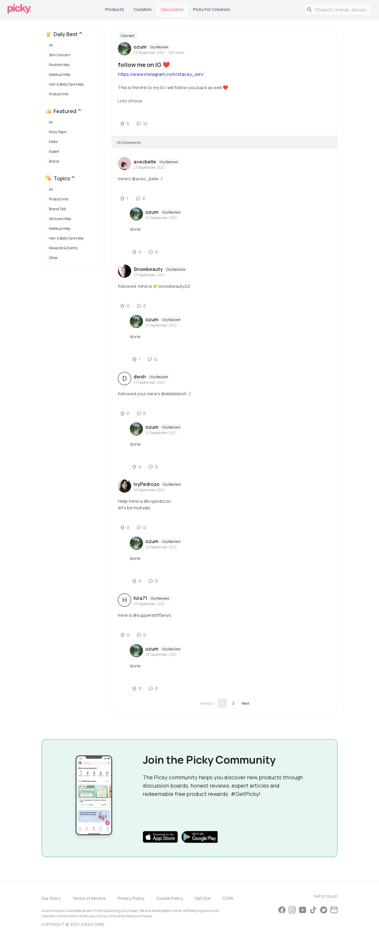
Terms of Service (89, 898)
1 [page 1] (222, 703)
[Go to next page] (245, 703)
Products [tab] (114, 9)
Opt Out (203, 898)
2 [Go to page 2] (233, 703)
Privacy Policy (131, 898)
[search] (340, 9)
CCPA (227, 898)
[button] (74, 47)
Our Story (50, 898)
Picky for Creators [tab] (211, 9)
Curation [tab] (143, 9)
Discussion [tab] (172, 9)
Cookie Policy (169, 898)
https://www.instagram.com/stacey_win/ (161, 74)
